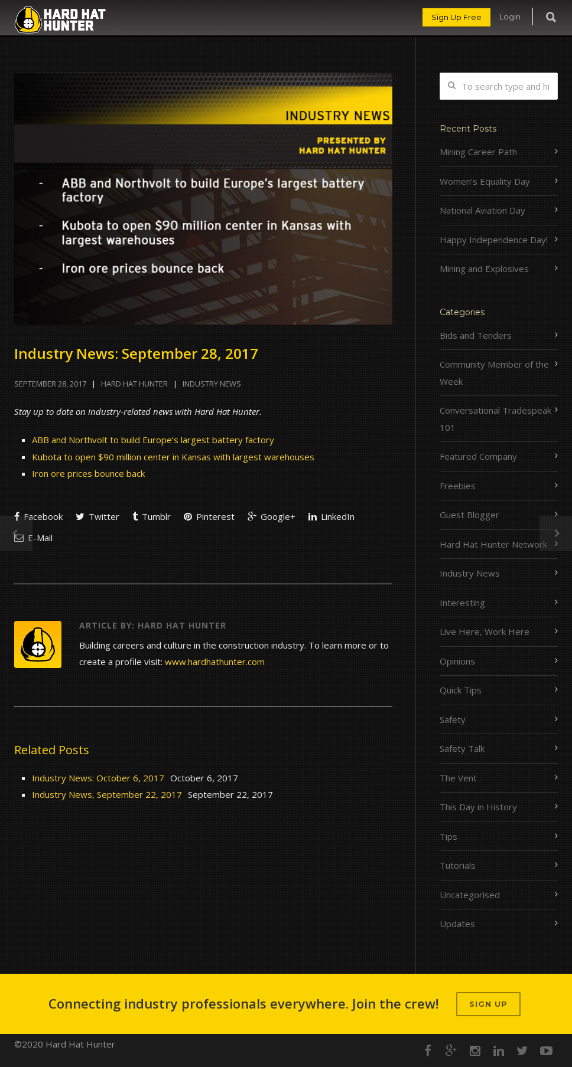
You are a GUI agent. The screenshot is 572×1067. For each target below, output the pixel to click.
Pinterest (209, 516)
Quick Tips (461, 690)
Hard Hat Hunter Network (493, 544)
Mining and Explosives (484, 268)
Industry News (212, 383)
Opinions (457, 661)
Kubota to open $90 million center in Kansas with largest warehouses (173, 457)
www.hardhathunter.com (215, 661)
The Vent (458, 778)
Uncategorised (470, 895)
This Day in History (478, 807)
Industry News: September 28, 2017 (136, 353)
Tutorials (458, 865)
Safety (453, 719)
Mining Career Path (478, 152)
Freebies (458, 486)
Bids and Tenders (476, 335)
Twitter (97, 516)
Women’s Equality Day (485, 181)
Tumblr (151, 516)
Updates (457, 923)
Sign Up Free (456, 17)
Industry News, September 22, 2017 (107, 794)
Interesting (462, 602)
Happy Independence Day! (494, 240)
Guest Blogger (469, 515)
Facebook (38, 516)
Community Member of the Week (494, 372)
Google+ (271, 516)
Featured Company (478, 456)
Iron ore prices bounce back (88, 473)
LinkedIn (331, 516)
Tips (448, 836)
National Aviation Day (482, 210)
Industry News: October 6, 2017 (98, 778)
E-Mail (33, 538)
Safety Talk (462, 748)
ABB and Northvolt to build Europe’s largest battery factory (153, 440)
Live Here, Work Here (484, 631)
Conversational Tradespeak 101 (495, 418)
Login (510, 16)
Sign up (488, 1004)
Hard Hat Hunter (134, 383)
